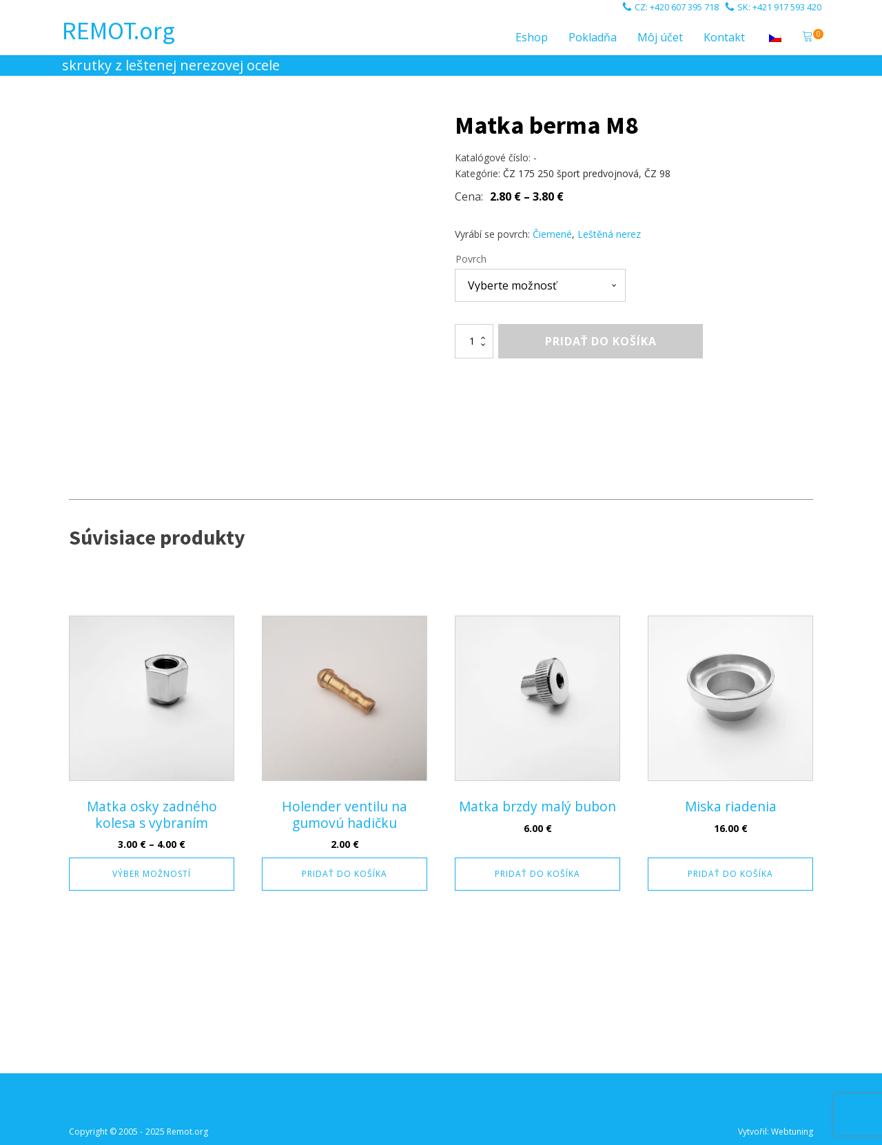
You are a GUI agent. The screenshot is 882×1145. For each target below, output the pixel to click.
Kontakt (724, 37)
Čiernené (552, 234)
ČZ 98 (657, 173)
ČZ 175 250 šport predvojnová (571, 173)
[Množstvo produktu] (474, 341)
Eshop (531, 37)
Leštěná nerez (609, 234)
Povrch (470, 258)
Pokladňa (592, 37)
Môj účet (660, 37)
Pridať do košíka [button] (344, 874)
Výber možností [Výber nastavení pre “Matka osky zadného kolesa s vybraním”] (151, 874)
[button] (807, 38)
